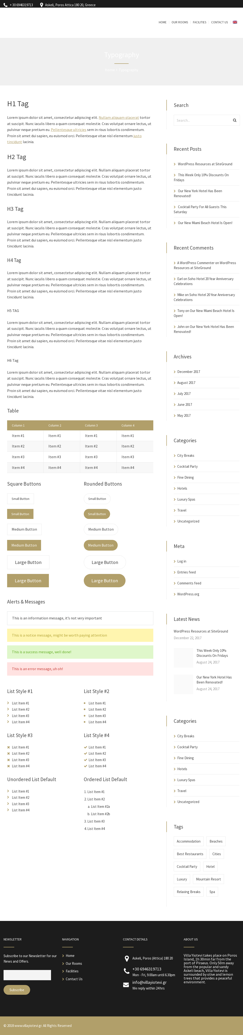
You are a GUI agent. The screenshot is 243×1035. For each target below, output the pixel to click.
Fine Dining (185, 477)
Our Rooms (74, 963)
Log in (181, 561)
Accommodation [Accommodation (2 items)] (189, 841)
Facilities (72, 971)
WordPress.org (188, 594)
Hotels (182, 488)
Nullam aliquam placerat (119, 117)
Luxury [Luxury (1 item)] (182, 879)
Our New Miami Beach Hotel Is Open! (205, 223)
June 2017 (184, 404)
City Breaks (185, 455)
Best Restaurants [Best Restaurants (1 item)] (190, 854)
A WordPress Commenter (196, 263)
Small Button (20, 499)
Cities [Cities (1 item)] (216, 854)
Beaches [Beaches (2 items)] (216, 841)
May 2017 (184, 415)
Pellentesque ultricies (68, 129)
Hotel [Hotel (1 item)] (210, 866)
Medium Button (24, 529)
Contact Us (74, 979)
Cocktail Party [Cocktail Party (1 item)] (187, 866)
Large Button (28, 562)
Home (70, 955)
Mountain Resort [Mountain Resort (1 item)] (208, 879)
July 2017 (184, 393)
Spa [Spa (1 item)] (212, 891)
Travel (181, 510)
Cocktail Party (187, 466)
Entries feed (186, 572)
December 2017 (188, 371)
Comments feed (189, 583)
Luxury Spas (186, 499)
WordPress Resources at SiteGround (205, 164)
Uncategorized (188, 521)
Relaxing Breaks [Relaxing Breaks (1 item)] (189, 891)
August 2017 (186, 382)
